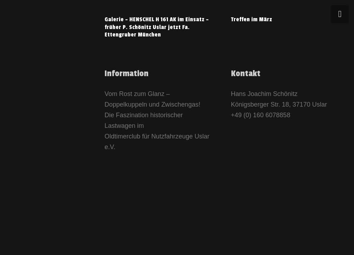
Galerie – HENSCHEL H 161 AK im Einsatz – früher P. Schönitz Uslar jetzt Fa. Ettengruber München (157, 27)
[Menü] (340, 14)
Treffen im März (251, 19)
